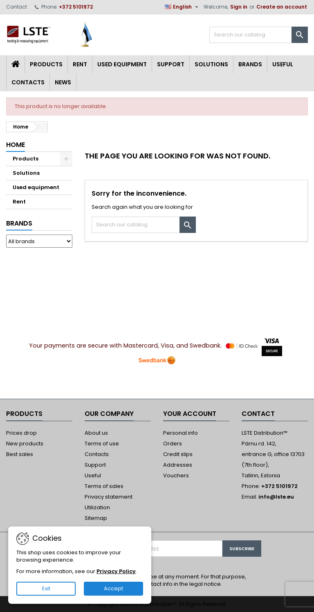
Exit (46, 588)
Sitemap (96, 518)
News (63, 82)
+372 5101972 (76, 6)
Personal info (180, 433)
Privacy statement (108, 497)
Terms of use (102, 443)
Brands (250, 64)
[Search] (258, 35)
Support (170, 64)
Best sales (19, 454)
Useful (282, 64)
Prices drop (21, 433)
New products (24, 443)
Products (46, 64)
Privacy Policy (116, 571)
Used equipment (122, 64)
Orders (172, 443)
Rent (80, 64)
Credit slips (178, 454)
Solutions (211, 64)
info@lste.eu (276, 497)
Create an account (281, 6)
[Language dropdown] (182, 7)
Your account (189, 413)
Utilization (97, 507)
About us (96, 433)
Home (15, 144)
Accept (113, 588)
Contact (16, 6)
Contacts (28, 82)
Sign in (238, 6)
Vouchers (176, 475)
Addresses (177, 465)
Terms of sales (104, 486)
